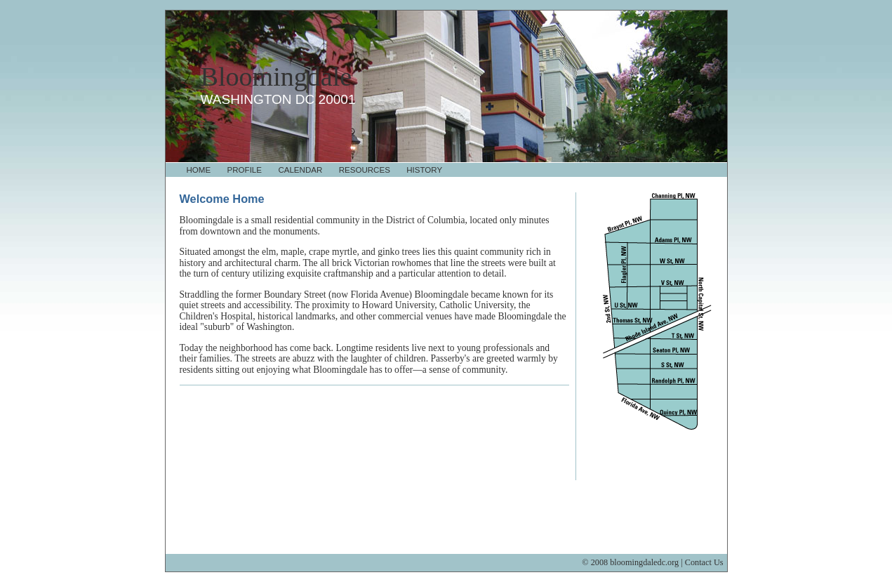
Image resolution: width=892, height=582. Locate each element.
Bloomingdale (276, 76)
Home (199, 170)
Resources (364, 170)
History (424, 170)
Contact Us (704, 562)
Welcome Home (222, 198)
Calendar (300, 170)
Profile (244, 170)
